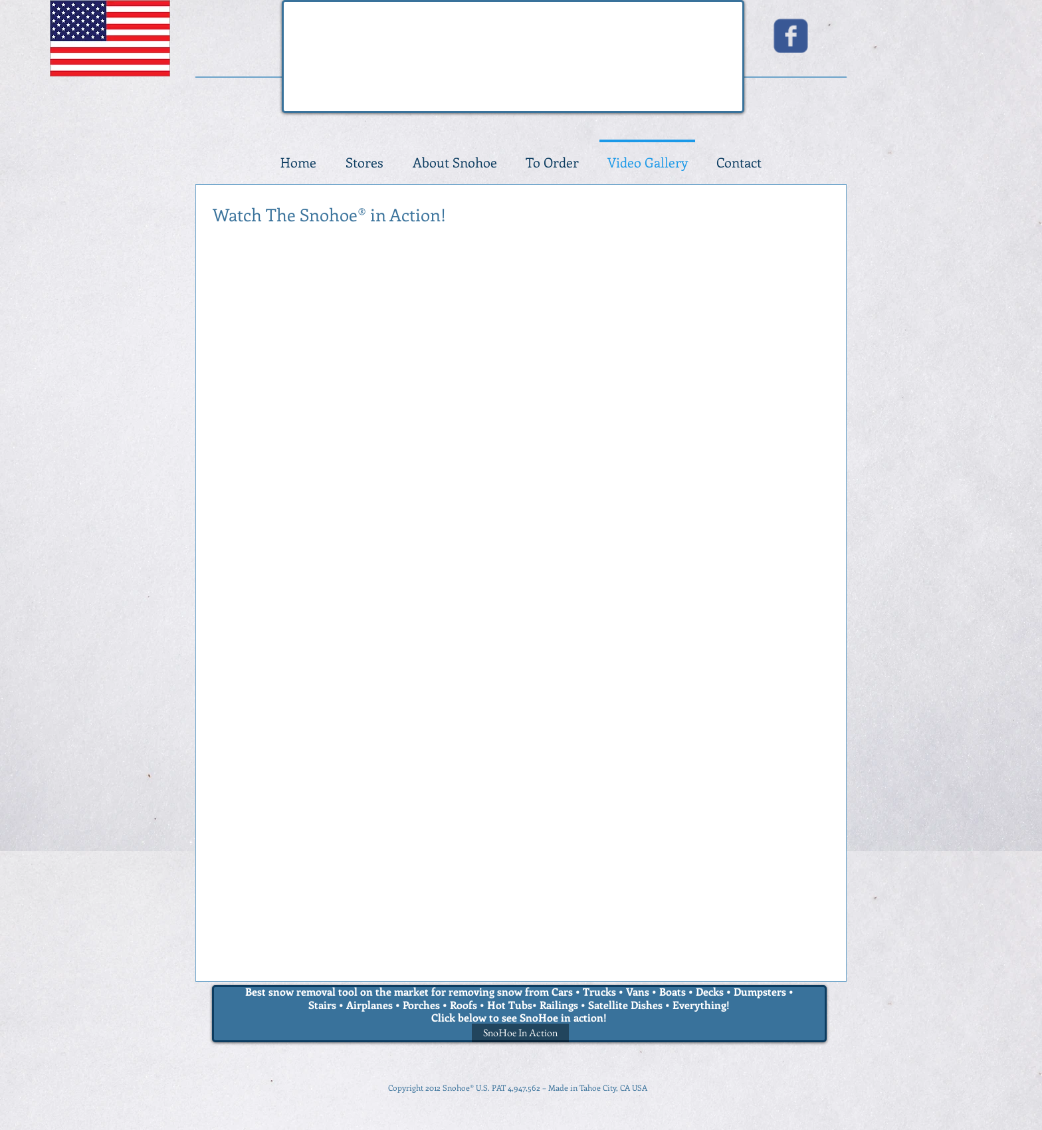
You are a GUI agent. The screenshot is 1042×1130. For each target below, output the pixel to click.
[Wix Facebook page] (791, 36)
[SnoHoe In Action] (520, 1033)
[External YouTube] (518, 362)
